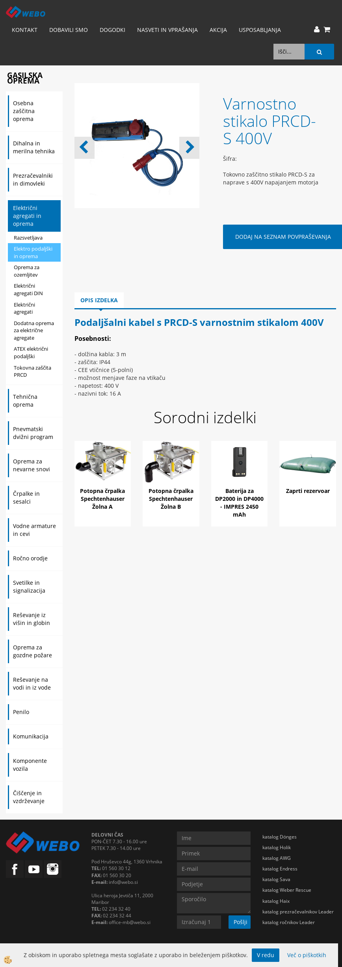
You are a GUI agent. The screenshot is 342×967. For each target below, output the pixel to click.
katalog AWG (276, 858)
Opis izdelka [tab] (99, 300)
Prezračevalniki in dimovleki (33, 179)
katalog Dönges (279, 836)
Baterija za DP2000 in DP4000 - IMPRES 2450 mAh (239, 502)
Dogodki (112, 29)
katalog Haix (276, 901)
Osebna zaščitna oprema (24, 111)
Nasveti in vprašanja (167, 29)
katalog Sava (276, 879)
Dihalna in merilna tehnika (34, 147)
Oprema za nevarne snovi (31, 465)
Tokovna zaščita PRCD (32, 371)
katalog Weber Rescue (286, 890)
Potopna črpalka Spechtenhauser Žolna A (102, 498)
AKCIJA (218, 29)
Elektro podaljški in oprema (33, 252)
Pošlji (240, 922)
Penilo (21, 712)
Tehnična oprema (25, 400)
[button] (189, 148)
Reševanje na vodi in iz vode (32, 683)
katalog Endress (279, 868)
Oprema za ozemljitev (26, 271)
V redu (265, 955)
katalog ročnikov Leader (288, 922)
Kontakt (24, 29)
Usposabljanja (260, 29)
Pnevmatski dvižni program (33, 433)
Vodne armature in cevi (34, 529)
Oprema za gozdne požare (32, 651)
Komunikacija (30, 736)
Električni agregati (24, 308)
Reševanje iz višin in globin (31, 619)
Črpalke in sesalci (26, 497)
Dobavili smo (68, 29)
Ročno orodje (30, 558)
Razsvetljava (28, 237)
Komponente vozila (30, 764)
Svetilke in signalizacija (29, 586)
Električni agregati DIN (28, 289)
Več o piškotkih (306, 955)
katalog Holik (276, 847)
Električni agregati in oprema (27, 215)
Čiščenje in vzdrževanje (29, 797)
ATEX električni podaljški (31, 352)
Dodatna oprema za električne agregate (34, 330)
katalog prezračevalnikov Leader (298, 911)
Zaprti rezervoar (308, 491)
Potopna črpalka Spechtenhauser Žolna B (171, 498)
